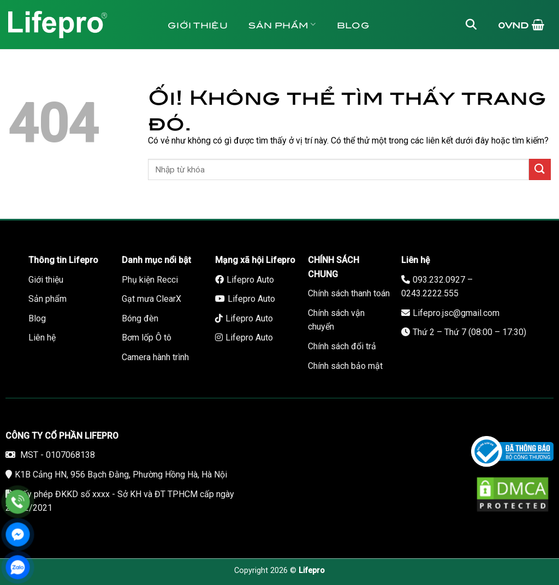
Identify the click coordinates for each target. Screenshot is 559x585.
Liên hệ (289, 73)
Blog (353, 24)
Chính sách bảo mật (345, 366)
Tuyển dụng (208, 73)
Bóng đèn (140, 318)
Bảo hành (362, 73)
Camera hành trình (155, 357)
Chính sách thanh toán (349, 293)
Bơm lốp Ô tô (146, 337)
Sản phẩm (282, 24)
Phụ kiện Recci (150, 279)
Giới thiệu (198, 24)
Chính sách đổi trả (342, 346)
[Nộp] (540, 169)
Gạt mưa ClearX (151, 299)
